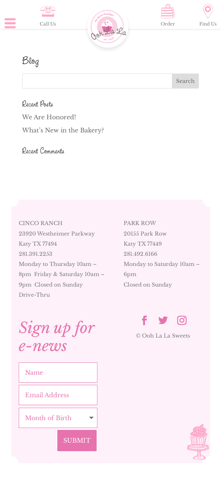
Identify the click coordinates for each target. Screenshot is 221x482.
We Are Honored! (49, 117)
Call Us (48, 15)
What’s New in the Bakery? (63, 130)
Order (167, 15)
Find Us (208, 15)
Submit (77, 440)
